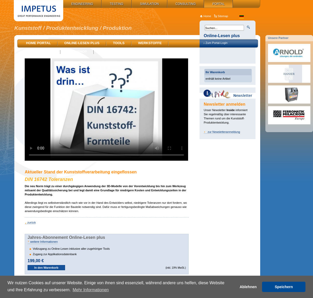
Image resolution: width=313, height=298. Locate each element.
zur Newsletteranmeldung (224, 131)
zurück (31, 222)
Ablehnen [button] (248, 287)
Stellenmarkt (40, 51)
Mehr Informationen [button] (91, 290)
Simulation (149, 4)
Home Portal (38, 43)
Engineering (82, 4)
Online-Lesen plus (81, 43)
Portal (218, 4)
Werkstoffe (150, 43)
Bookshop (77, 51)
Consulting (186, 4)
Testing (116, 4)
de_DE (241, 16)
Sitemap (223, 16)
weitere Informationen (44, 241)
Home (207, 16)
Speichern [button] (284, 287)
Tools (119, 43)
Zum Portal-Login (216, 42)
